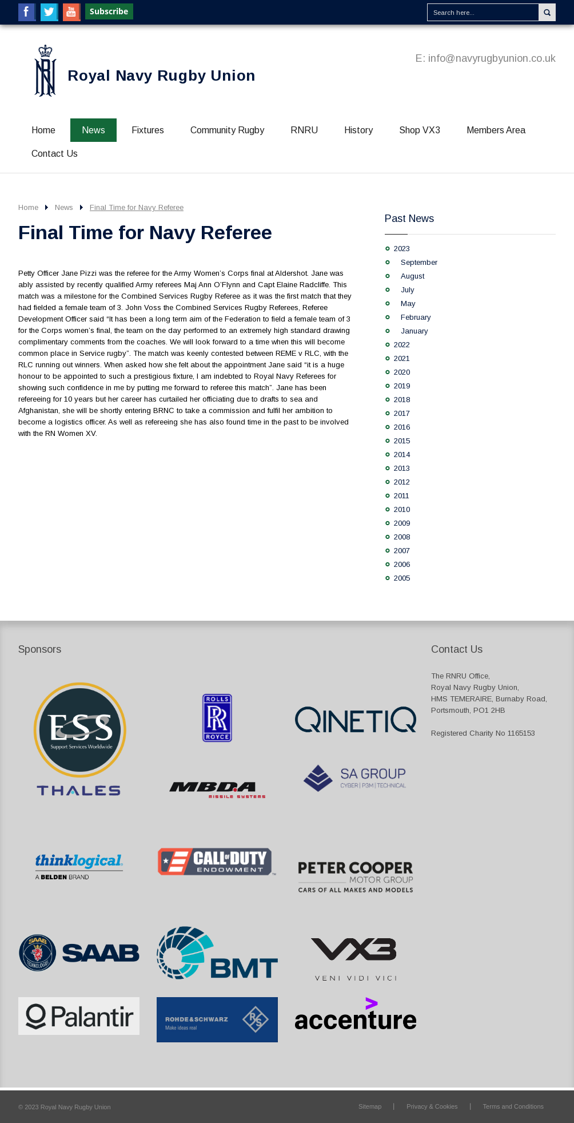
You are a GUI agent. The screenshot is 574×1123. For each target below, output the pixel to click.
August (412, 276)
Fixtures (147, 130)
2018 (402, 399)
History (358, 130)
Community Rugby (227, 130)
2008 (402, 537)
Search (547, 12)
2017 (402, 413)
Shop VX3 (419, 130)
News (93, 130)
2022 (402, 344)
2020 (402, 372)
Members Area (496, 130)
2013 (402, 468)
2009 (402, 523)
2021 (402, 358)
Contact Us (54, 153)
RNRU (304, 130)
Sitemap (369, 1106)
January (414, 331)
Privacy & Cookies (431, 1106)
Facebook (27, 12)
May (408, 303)
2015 (402, 440)
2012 (402, 482)
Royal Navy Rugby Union (161, 75)
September (419, 262)
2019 (402, 386)
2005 (402, 578)
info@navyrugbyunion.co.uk (492, 58)
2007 (402, 550)
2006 (402, 564)
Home (43, 130)
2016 (402, 427)
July (407, 289)
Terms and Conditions (513, 1106)
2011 (401, 495)
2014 (402, 454)
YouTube (72, 12)
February (416, 317)
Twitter (49, 12)
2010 (402, 509)
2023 (402, 248)
